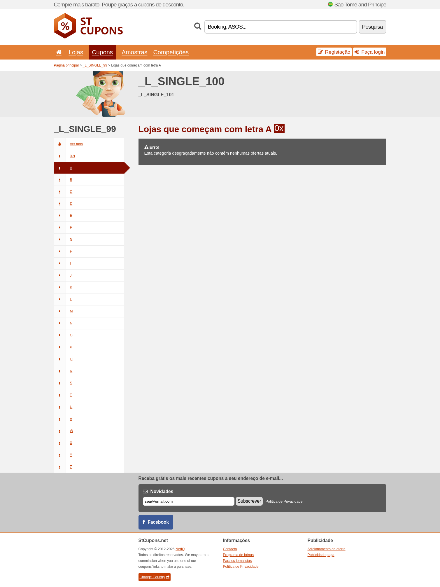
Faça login (370, 52)
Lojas (76, 52)
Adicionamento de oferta (327, 549)
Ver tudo (68, 144)
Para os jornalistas (237, 561)
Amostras (134, 52)
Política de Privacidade (284, 501)
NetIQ (180, 549)
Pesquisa (372, 27)
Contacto (230, 549)
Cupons (102, 52)
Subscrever (249, 501)
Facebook (158, 522)
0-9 (64, 156)
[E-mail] (188, 501)
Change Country (154, 577)
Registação (334, 52)
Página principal (66, 65)
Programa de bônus (238, 555)
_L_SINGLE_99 (95, 65)
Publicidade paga (321, 555)
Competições (171, 52)
